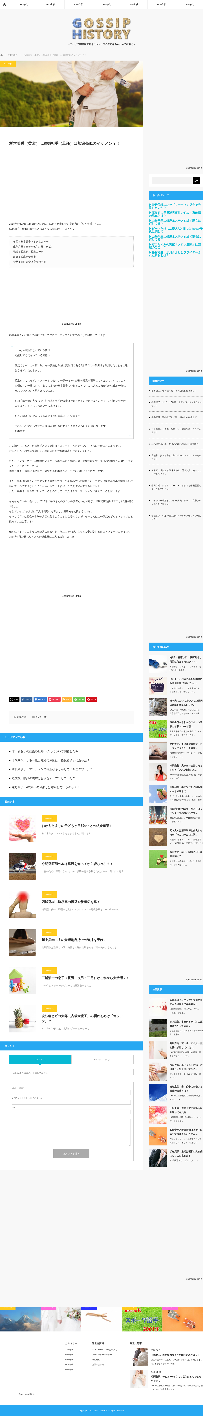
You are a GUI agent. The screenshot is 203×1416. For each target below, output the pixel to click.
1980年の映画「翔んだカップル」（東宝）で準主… (185, 1011)
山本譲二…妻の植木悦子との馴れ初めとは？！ (174, 391)
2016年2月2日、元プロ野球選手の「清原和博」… (185, 820)
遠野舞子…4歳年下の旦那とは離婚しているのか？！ (46, 787)
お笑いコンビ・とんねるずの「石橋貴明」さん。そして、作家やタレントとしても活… (185, 1142)
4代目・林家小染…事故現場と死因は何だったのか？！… (185, 659)
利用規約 (96, 1360)
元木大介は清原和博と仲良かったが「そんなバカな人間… (186, 832)
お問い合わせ (98, 1364)
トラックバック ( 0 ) (102, 1060)
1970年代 (161, 4)
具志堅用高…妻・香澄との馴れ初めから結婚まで (175, 444)
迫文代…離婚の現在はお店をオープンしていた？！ (45, 778)
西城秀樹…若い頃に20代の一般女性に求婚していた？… (186, 1045)
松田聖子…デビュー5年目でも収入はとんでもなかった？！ (176, 404)
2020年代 (23, 4)
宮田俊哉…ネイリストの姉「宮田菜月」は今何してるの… (186, 1067)
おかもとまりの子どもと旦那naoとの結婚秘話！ (77, 826)
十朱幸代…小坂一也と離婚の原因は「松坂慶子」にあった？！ (52, 760)
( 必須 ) (18, 1088)
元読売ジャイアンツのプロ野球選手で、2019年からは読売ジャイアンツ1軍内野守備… (186, 843)
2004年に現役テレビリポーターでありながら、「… (186, 755)
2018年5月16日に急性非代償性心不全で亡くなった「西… (185, 1054)
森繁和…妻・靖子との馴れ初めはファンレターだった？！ (176, 457)
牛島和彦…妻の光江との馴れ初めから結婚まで (174, 417)
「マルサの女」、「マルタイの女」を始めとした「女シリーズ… (185, 690)
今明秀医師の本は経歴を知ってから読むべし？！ (77, 864)
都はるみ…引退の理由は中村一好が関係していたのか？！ (176, 517)
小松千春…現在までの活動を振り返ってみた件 (186, 1110)
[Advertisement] (71, 186)
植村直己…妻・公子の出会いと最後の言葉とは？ (186, 1088)
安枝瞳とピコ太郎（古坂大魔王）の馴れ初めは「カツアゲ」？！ (82, 1018)
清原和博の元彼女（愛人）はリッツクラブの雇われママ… (186, 810)
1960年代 (189, 4)
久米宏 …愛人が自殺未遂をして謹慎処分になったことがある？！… (176, 472)
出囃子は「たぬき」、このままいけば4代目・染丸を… (185, 668)
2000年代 (78, 4)
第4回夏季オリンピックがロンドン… (186, 1160)
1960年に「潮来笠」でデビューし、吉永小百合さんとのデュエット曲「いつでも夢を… (186, 713)
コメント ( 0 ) (40, 1060)
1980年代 (133, 4)
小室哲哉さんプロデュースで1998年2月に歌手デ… (186, 1033)
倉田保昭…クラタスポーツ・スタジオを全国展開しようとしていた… (176, 487)
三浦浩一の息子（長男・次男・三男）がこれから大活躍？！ (85, 978)
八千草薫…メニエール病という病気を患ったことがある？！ (176, 431)
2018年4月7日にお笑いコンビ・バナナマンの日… (186, 777)
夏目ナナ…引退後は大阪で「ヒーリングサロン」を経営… (186, 746)
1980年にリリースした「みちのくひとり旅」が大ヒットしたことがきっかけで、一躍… (177, 1362)
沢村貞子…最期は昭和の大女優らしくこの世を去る (186, 1153)
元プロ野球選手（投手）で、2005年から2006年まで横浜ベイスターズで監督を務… (186, 800)
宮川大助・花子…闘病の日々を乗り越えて (186, 854)
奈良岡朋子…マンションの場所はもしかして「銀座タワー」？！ (54, 769)
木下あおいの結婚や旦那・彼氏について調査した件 (45, 751)
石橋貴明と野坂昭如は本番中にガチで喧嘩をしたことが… (186, 1132)
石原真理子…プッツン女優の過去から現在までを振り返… (186, 1002)
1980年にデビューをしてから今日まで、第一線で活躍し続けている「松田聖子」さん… (177, 1387)
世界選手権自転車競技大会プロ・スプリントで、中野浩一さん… (185, 733)
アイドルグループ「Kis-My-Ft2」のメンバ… (185, 1076)
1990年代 (106, 4)
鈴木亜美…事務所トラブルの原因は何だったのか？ (186, 1023)
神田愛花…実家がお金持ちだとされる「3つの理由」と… (186, 767)
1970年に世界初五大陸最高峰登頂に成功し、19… (186, 1097)
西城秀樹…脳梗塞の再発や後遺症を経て (71, 902)
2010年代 (50, 4)
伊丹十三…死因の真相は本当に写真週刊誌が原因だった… (186, 681)
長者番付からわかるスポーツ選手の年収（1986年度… (186, 724)
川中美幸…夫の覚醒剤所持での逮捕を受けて (74, 940)
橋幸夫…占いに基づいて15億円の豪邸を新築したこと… (186, 702)
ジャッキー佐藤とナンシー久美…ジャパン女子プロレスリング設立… (176, 502)
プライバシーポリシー (102, 1354)
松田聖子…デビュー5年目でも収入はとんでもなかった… (176, 1378)
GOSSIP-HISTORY (98, 1411)
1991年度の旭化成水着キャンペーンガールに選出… (186, 1119)
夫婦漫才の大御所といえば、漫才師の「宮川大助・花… (185, 863)
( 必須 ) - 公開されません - (28, 1098)
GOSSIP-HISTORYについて (104, 1350)
